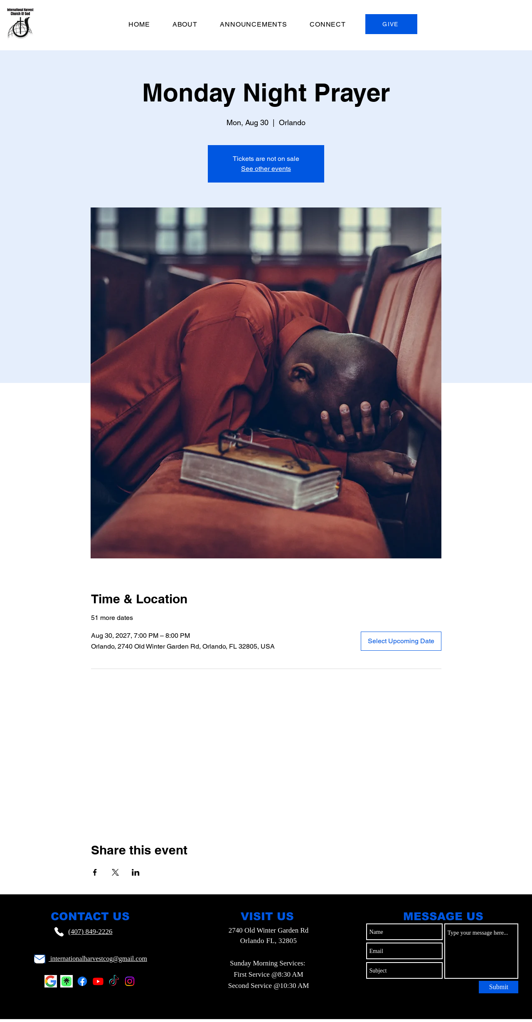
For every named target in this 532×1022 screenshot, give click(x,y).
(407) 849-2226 (90, 932)
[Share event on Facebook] (95, 872)
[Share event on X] (115, 872)
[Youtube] (98, 981)
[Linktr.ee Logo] (66, 981)
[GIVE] (391, 24)
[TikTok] (114, 981)
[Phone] (59, 931)
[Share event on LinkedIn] (136, 872)
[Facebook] (82, 981)
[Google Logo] (50, 981)
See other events (266, 169)
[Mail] (39, 959)
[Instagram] (129, 981)
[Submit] (498, 987)
